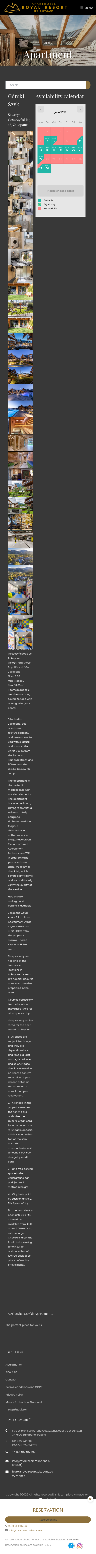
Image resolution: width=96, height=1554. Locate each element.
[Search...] (46, 85)
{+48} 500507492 (18, 1526)
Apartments (14, 1365)
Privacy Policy (15, 1395)
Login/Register (17, 1409)
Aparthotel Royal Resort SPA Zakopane (19, 667)
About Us (11, 1372)
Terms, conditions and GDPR (24, 1387)
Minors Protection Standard (24, 1402)
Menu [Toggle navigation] (86, 8)
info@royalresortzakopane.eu (26, 1530)
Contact (11, 1379)
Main (47, 43)
